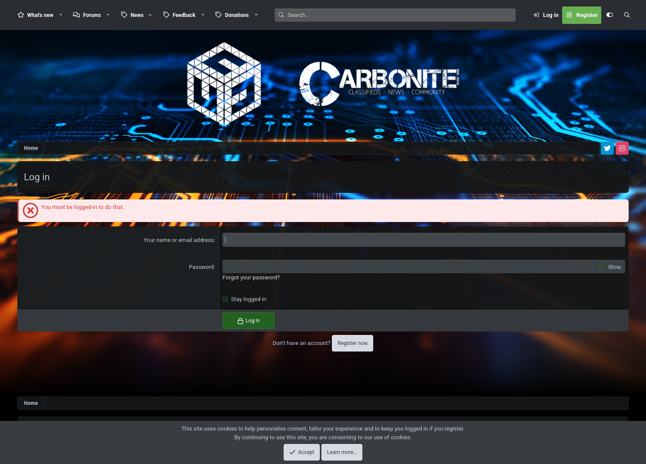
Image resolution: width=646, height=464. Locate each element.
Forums (92, 15)
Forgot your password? (251, 277)
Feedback (184, 15)
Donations (237, 15)
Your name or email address (178, 240)
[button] (61, 15)
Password (201, 267)
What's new (40, 15)
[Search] (402, 15)
